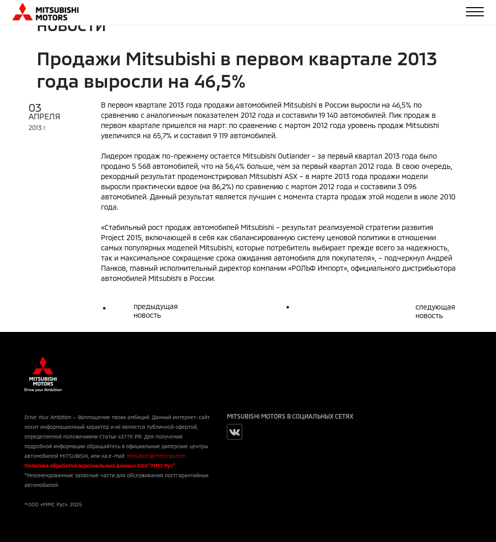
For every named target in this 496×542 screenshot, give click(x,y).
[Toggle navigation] (475, 11)
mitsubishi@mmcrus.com (156, 456)
